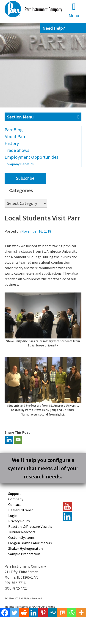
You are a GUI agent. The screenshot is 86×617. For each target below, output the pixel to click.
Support (14, 493)
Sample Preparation (24, 554)
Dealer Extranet (20, 510)
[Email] (18, 440)
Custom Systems (21, 537)
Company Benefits (19, 164)
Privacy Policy (19, 521)
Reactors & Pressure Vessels (30, 526)
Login (12, 515)
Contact (14, 504)
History (12, 143)
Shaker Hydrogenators (26, 548)
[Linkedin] (9, 440)
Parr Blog (14, 129)
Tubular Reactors (21, 532)
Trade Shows (17, 150)
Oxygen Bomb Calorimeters (30, 543)
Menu (74, 10)
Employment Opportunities (31, 157)
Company (15, 499)
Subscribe (25, 178)
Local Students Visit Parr (42, 218)
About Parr (15, 136)
